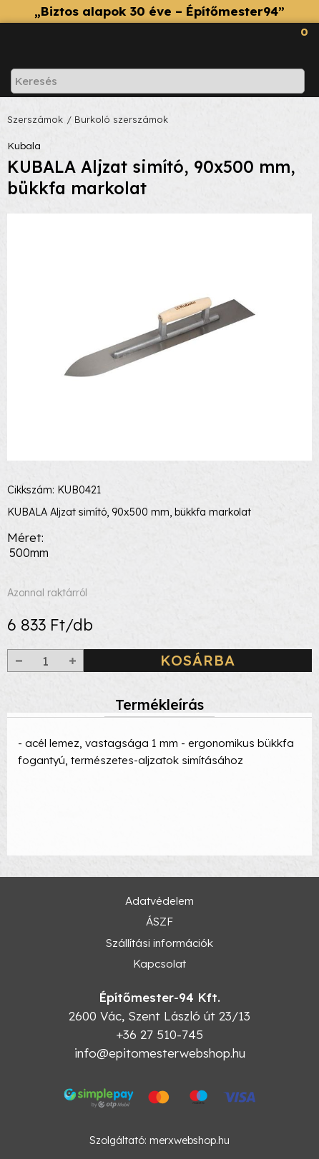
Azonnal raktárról (47, 592)
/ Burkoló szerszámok (117, 119)
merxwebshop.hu (189, 1140)
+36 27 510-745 (159, 1034)
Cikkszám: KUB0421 (54, 489)
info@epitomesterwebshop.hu (159, 1052)
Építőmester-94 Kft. (159, 997)
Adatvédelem (159, 901)
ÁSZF (159, 921)
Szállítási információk (159, 943)
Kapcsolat (159, 963)
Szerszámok (35, 119)
